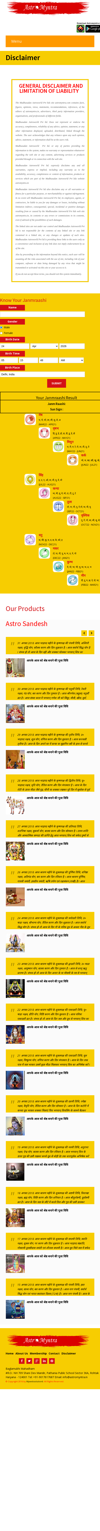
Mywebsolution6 (34, 1381)
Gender (12, 321)
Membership (38, 1353)
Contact (54, 1353)
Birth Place (12, 367)
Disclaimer (69, 1353)
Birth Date (12, 339)
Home (10, 1353)
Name (12, 307)
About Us (21, 1353)
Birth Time (12, 353)
